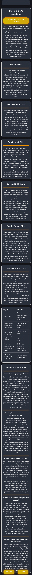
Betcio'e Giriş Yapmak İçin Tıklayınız (16, 20)
